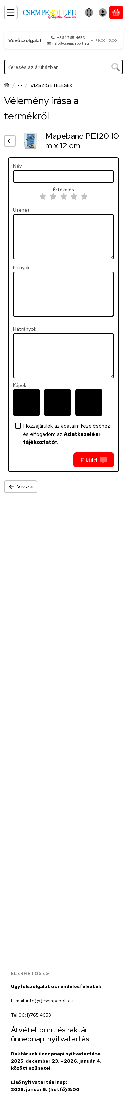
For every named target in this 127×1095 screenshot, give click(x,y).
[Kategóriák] (11, 12)
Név (17, 166)
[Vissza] (10, 141)
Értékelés (63, 190)
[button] (26, 402)
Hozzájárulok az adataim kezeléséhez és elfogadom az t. (66, 434)
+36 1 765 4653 (71, 37)
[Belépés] (102, 12)
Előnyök (21, 268)
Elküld (93, 460)
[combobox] (63, 67)
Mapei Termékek (20, 86)
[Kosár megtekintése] (116, 12)
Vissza (21, 486)
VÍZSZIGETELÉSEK (51, 85)
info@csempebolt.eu (70, 43)
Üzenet (21, 210)
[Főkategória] (6, 86)
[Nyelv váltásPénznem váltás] (89, 12)
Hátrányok (24, 329)
